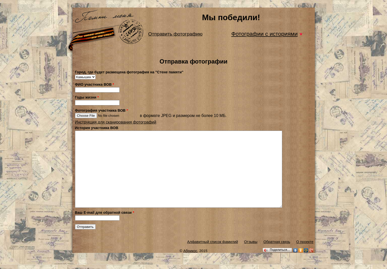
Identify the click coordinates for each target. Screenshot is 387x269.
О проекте (305, 257)
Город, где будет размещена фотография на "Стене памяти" (129, 72)
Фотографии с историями (264, 34)
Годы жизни (87, 97)
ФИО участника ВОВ (94, 84)
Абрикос (190, 266)
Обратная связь (277, 257)
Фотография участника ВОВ (101, 110)
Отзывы (250, 257)
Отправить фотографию (175, 34)
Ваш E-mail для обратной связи (104, 228)
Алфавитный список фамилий (212, 257)
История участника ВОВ (96, 128)
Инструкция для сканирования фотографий (116, 122)
